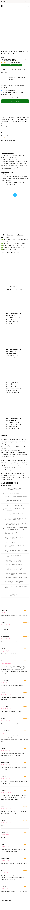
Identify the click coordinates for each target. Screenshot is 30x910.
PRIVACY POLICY (6, 888)
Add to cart (15, 73)
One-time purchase (8, 62)
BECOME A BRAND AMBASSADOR (12, 900)
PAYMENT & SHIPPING (8, 894)
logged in (13, 877)
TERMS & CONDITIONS (8, 897)
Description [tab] (5, 105)
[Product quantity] (15, 69)
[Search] (29, 6)
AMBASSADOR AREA (8, 903)
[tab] (8, 110)
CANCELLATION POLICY (9, 891)
